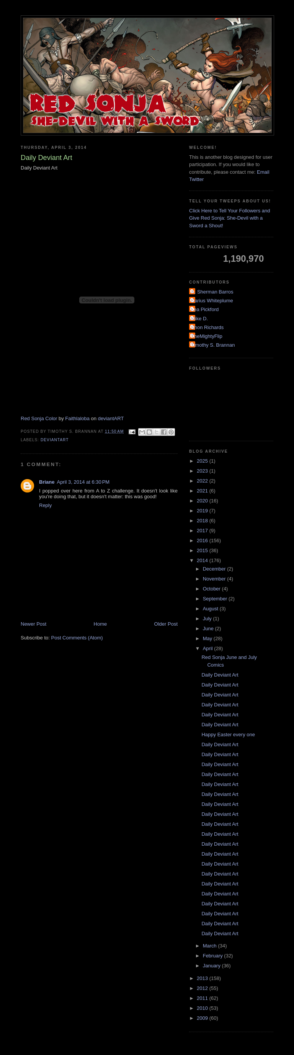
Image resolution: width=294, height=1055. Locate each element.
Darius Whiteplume (212, 300)
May (208, 638)
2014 (203, 560)
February (213, 956)
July (208, 618)
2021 (203, 491)
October (212, 589)
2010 (203, 1008)
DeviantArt (55, 440)
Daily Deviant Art (219, 675)
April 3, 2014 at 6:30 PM (83, 482)
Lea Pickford (205, 309)
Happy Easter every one (228, 734)
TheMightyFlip (206, 336)
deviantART (111, 418)
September (216, 599)
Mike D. (199, 318)
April (208, 648)
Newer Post (33, 624)
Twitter (196, 179)
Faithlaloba (77, 418)
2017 (203, 530)
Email (263, 172)
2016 (203, 540)
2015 (203, 550)
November (215, 579)
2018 (203, 520)
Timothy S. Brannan (213, 345)
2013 (203, 978)
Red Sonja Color (39, 418)
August (211, 608)
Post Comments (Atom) (77, 638)
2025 (203, 461)
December (215, 569)
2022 (203, 481)
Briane (46, 482)
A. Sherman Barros (212, 292)
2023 (203, 471)
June (209, 628)
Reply (45, 505)
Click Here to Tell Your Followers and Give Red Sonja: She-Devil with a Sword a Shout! (229, 218)
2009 (203, 1018)
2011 (203, 998)
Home (100, 624)
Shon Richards (207, 327)
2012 (203, 988)
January (212, 966)
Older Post (166, 624)
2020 (203, 501)
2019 (203, 511)
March (210, 946)
